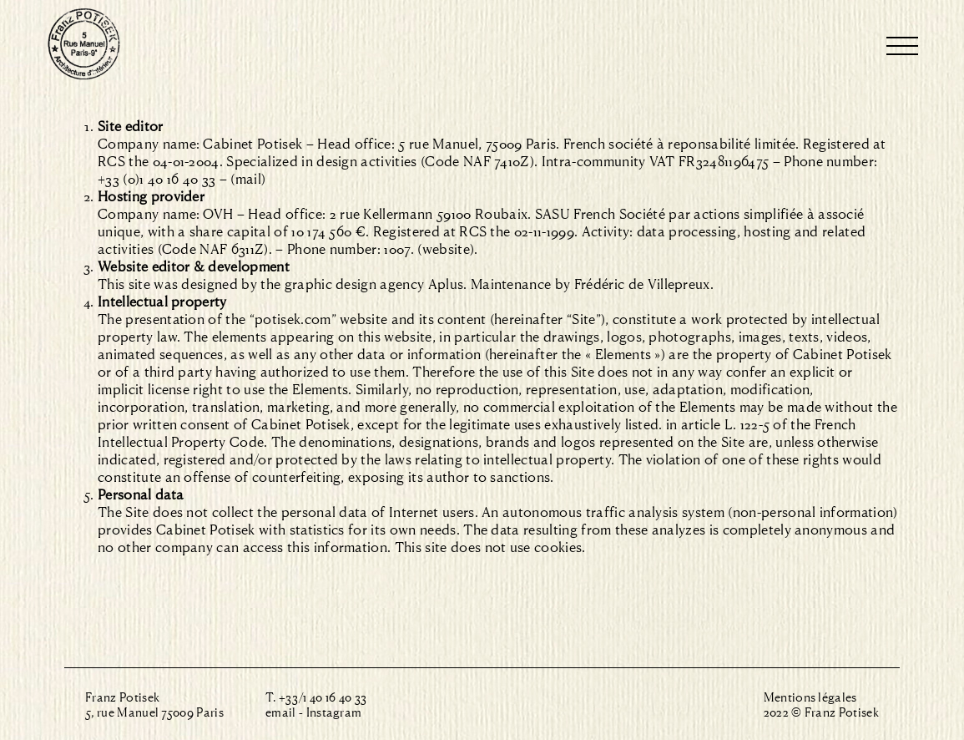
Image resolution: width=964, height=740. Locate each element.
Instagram (334, 711)
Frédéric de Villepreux (642, 283)
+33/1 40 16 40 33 (322, 696)
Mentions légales (810, 696)
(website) (445, 248)
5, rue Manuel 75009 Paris (154, 711)
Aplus (446, 283)
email (280, 711)
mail (248, 178)
